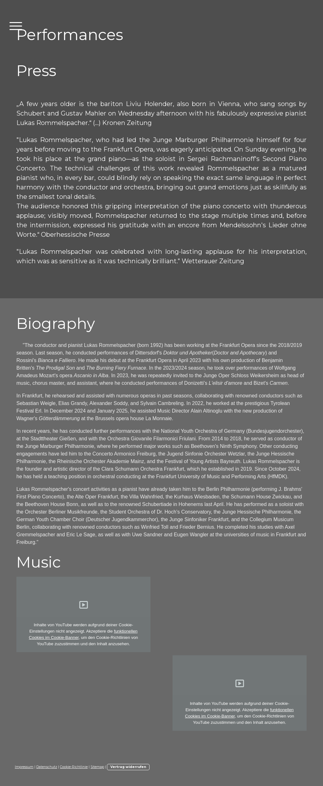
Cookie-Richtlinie (74, 767)
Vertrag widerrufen (128, 767)
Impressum (24, 767)
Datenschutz (46, 767)
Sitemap (97, 767)
